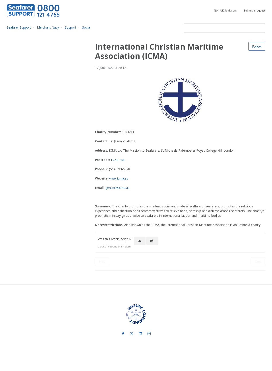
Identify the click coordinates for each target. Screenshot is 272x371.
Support (70, 27)
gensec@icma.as (117, 188)
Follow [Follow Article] (257, 46)
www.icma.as (118, 178)
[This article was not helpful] (152, 241)
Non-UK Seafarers (225, 10)
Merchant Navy (48, 27)
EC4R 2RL (118, 160)
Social (86, 27)
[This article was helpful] (140, 241)
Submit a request (254, 10)
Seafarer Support (19, 27)
